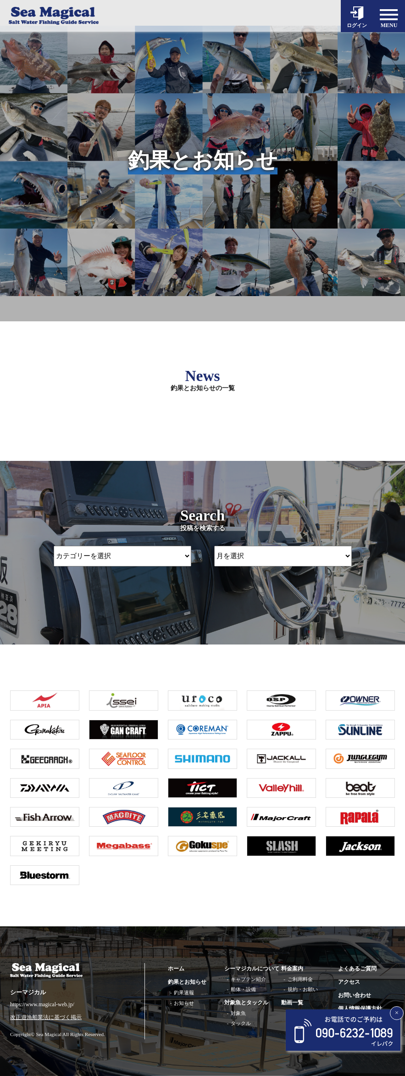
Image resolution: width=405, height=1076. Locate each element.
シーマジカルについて (251, 968)
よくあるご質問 (357, 968)
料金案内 (292, 968)
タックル (241, 1023)
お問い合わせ (354, 995)
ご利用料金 (300, 979)
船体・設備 (243, 989)
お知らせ (184, 1003)
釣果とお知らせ (187, 982)
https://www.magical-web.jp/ (42, 1004)
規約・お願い (303, 989)
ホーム (176, 968)
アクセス (349, 982)
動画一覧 (292, 1002)
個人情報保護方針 (360, 1008)
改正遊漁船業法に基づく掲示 (46, 1017)
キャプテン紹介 (248, 979)
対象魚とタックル (246, 1002)
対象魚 (238, 1013)
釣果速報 (184, 992)
